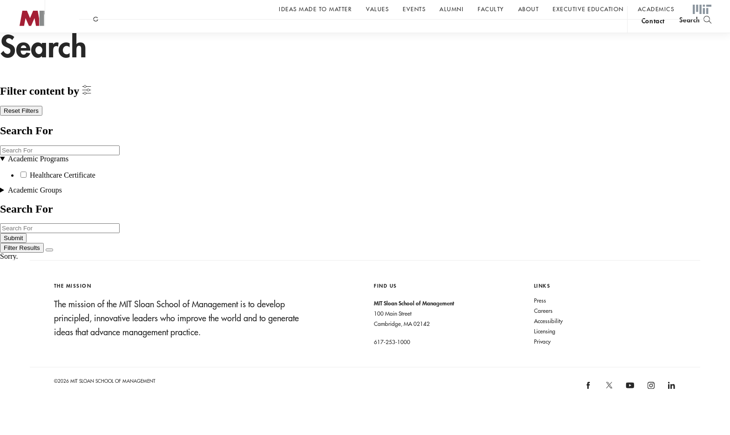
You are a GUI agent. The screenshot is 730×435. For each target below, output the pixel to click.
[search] (695, 33)
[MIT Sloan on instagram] (650, 407)
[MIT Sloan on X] (608, 407)
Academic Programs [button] (38, 177)
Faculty (491, 9)
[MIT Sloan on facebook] (589, 407)
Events (414, 9)
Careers (543, 329)
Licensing (544, 349)
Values (377, 9)
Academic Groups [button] (35, 209)
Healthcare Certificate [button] (62, 194)
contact (653, 34)
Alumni (451, 9)
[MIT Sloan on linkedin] (670, 407)
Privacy (542, 360)
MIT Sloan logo (23, 46)
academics (656, 9)
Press (540, 319)
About (528, 9)
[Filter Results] (22, 266)
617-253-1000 (392, 360)
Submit (13, 256)
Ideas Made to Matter (315, 9)
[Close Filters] (49, 268)
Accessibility (548, 339)
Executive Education (588, 9)
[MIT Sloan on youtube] (628, 408)
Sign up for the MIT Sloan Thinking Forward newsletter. (315, 33)
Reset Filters (21, 129)
